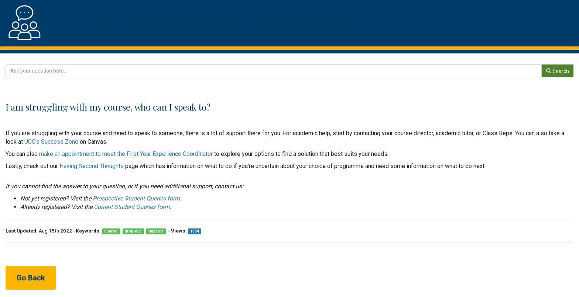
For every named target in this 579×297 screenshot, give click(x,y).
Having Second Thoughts (91, 166)
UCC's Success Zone (51, 141)
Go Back (31, 277)
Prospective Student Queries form (136, 198)
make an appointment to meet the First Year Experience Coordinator (126, 153)
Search (557, 71)
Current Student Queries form (131, 206)
